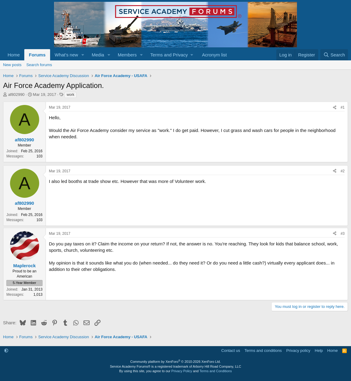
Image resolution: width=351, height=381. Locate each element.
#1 (343, 107)
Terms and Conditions (215, 371)
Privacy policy (298, 350)
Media (98, 54)
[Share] (335, 107)
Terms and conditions (263, 350)
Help (319, 350)
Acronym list (214, 54)
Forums (37, 54)
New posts (12, 64)
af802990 (16, 94)
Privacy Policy (181, 371)
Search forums (39, 64)
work (70, 95)
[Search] (334, 54)
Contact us (230, 350)
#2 (343, 171)
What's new (66, 54)
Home (14, 54)
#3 (343, 233)
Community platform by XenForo (175, 361)
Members (127, 54)
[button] (83, 54)
